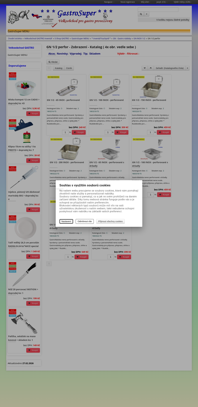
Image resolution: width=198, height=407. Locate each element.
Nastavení (66, 221)
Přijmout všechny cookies (110, 221)
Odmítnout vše (85, 221)
